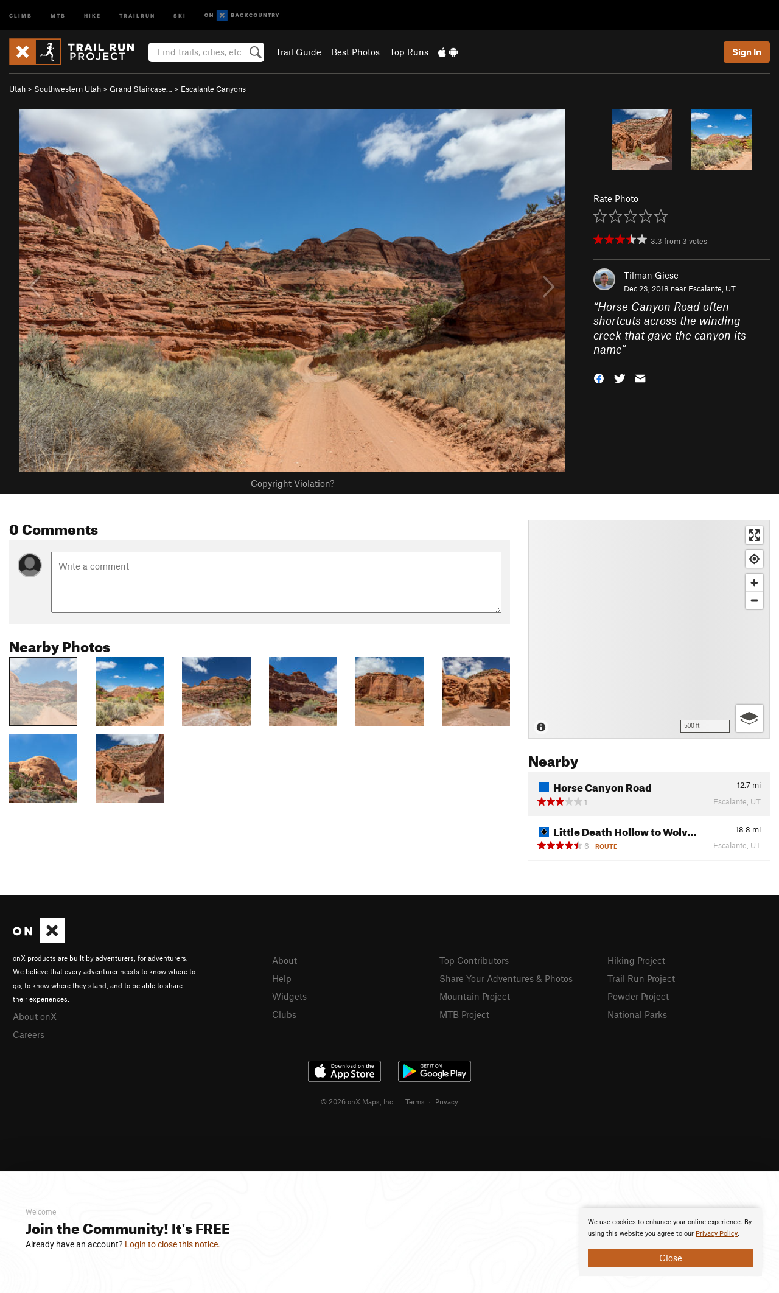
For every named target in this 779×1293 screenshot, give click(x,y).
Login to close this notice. (172, 1244)
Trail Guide (298, 51)
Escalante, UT (712, 288)
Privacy (446, 1101)
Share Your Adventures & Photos (506, 978)
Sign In (746, 51)
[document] (670, 1241)
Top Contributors (474, 960)
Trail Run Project (641, 978)
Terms (415, 1101)
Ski (179, 15)
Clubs (284, 1014)
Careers (28, 1034)
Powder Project (638, 996)
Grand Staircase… (141, 89)
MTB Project (464, 1014)
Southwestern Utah (67, 89)
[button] (598, 378)
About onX (35, 1016)
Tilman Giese (651, 275)
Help (282, 978)
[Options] (749, 718)
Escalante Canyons (213, 89)
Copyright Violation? (292, 483)
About (284, 960)
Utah (17, 89)
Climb (20, 15)
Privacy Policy (717, 1234)
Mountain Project (474, 996)
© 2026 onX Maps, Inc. (358, 1101)
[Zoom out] (754, 600)
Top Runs (409, 51)
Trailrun (137, 15)
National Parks (637, 1014)
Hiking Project (636, 960)
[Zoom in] (754, 582)
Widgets (289, 996)
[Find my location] (754, 559)
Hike (92, 15)
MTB (58, 15)
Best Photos (355, 51)
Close (670, 1257)
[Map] (649, 629)
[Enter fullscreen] (754, 535)
